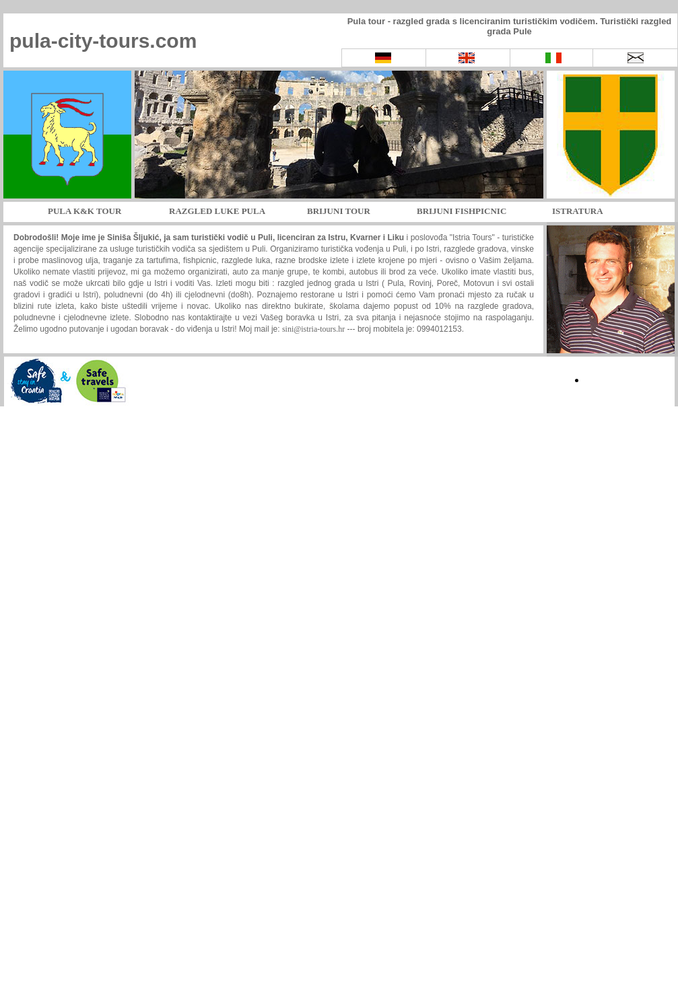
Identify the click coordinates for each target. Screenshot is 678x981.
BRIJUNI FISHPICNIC (461, 211)
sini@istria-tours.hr (313, 329)
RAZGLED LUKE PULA (217, 211)
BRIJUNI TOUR (338, 211)
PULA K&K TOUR (84, 211)
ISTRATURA (577, 211)
